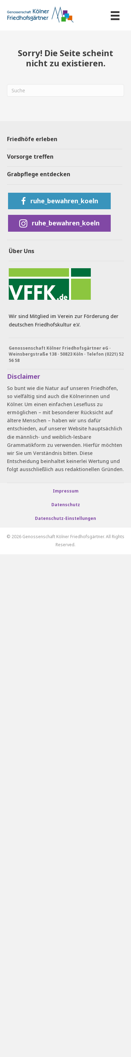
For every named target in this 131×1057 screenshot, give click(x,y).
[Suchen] (65, 90)
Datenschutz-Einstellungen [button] (65, 518)
